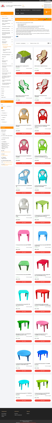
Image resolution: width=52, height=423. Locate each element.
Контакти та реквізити (36, 10)
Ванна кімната (4, 63)
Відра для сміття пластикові (5, 61)
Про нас (17, 13)
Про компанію (4, 413)
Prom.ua (31, 420)
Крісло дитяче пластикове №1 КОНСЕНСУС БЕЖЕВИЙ (23, 126)
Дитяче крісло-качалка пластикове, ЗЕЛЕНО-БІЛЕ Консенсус (22, 96)
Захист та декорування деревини (6, 24)
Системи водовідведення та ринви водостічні (6, 84)
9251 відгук (42, 0)
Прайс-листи (3, 97)
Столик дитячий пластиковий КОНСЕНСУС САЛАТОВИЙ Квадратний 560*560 (42, 216)
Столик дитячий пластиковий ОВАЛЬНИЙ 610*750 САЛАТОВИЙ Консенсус (42, 394)
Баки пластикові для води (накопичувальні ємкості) (6, 37)
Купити (24, 73)
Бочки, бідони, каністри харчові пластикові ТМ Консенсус (6, 33)
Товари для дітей (5, 44)
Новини (2, 93)
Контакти (16, 413)
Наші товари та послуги (25, 10)
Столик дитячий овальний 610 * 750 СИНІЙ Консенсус (42, 364)
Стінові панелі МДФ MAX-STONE (6, 81)
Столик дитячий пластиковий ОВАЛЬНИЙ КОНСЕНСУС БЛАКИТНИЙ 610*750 (23, 364)
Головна (17, 10)
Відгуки (2, 95)
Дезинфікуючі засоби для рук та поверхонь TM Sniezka (6, 77)
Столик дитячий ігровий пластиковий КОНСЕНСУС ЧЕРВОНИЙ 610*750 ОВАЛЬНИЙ (42, 305)
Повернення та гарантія (5, 86)
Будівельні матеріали (5, 28)
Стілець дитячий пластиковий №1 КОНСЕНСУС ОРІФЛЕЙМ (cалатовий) (41, 156)
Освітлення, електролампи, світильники (6, 66)
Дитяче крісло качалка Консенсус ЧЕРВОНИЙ (41, 96)
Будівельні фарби (5, 18)
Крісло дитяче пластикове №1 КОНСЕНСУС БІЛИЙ (23, 216)
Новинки (22, 13)
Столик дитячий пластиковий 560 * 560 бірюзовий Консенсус (23, 305)
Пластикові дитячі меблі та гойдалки (7, 47)
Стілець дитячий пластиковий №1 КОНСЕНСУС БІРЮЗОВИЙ (41, 186)
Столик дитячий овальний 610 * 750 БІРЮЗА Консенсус (24, 394)
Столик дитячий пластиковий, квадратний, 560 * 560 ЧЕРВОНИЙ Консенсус (42, 275)
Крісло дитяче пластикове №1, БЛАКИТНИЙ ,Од (24, 186)
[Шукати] (23, 5)
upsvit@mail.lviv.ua (4, 155)
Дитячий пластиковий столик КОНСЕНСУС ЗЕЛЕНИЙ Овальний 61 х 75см (23, 334)
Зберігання (4, 56)
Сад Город (4, 39)
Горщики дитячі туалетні (7, 52)
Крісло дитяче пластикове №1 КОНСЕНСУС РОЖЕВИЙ (23, 156)
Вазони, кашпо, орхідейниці (4, 42)
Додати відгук (48, 2)
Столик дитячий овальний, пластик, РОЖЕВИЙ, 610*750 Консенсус (41, 334)
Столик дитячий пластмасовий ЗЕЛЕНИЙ (23, 274)
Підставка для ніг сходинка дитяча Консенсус (22, 66)
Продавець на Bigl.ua (26, 421)
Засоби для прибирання (6, 54)
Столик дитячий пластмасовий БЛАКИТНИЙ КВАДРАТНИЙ (43, 245)
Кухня (3, 58)
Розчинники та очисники (6, 26)
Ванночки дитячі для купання (6, 50)
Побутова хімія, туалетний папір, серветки (6, 73)
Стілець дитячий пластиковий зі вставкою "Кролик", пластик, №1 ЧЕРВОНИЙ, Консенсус (42, 126)
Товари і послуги (4, 16)
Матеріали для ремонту (6, 30)
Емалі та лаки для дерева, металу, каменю (6, 21)
